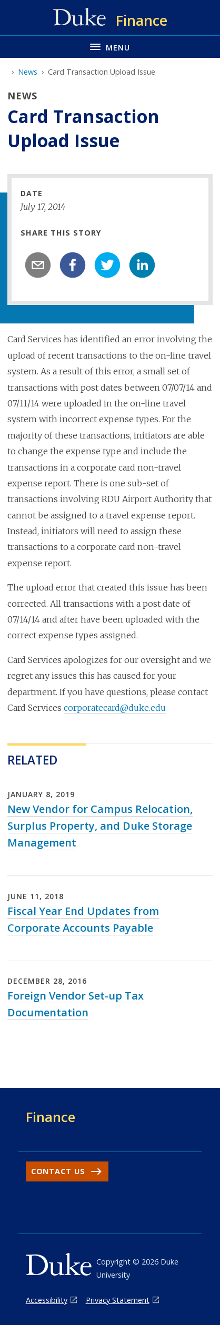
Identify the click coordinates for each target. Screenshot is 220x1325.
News (27, 72)
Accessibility (46, 1300)
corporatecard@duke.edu (115, 707)
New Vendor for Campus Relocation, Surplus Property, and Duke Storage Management (100, 826)
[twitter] (107, 265)
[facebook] (72, 265)
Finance (50, 1116)
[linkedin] (142, 265)
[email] (38, 265)
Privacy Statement (117, 1300)
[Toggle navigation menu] (110, 46)
